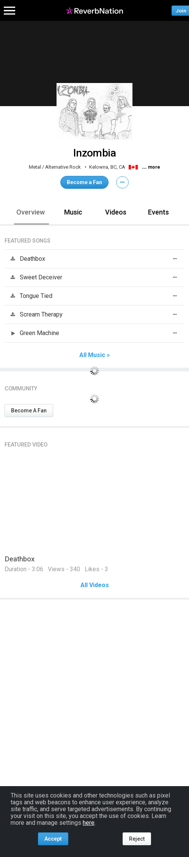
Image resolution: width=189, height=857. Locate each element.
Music (73, 212)
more (154, 167)
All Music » (94, 355)
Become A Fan (29, 410)
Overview (30, 212)
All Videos (94, 585)
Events (158, 212)
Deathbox (20, 559)
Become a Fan (84, 182)
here (88, 822)
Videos (115, 212)
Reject (137, 839)
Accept (53, 839)
